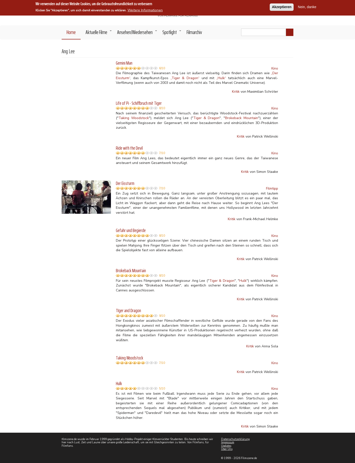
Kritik (236, 91)
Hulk (243, 280)
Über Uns (226, 449)
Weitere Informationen (145, 9)
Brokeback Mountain (241, 118)
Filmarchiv (194, 32)
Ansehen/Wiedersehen (137, 33)
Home (71, 32)
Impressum (227, 442)
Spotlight (172, 33)
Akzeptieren (281, 6)
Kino (274, 68)
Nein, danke (307, 6)
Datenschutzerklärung (235, 439)
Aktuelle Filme (99, 33)
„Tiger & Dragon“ (185, 78)
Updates (226, 446)
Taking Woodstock (134, 118)
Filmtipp (272, 188)
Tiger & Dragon (206, 118)
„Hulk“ (221, 78)
